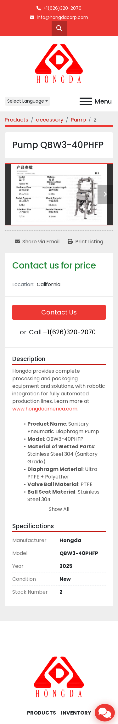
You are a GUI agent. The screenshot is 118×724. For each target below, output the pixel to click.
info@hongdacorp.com (62, 17)
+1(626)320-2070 (62, 8)
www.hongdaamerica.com (44, 408)
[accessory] (49, 119)
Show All (59, 509)
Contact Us (59, 312)
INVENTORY (76, 712)
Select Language (25, 101)
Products (41, 712)
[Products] (16, 119)
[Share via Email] (37, 242)
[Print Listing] (85, 242)
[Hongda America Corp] (59, 677)
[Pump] (78, 119)
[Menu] (86, 101)
